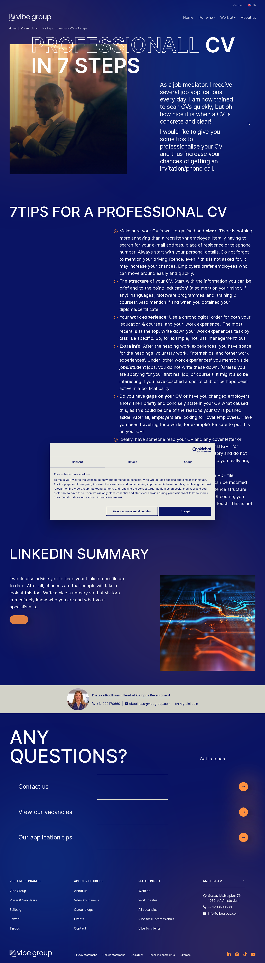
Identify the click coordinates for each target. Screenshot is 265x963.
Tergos (15, 928)
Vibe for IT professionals (156, 919)
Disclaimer (136, 955)
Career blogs (83, 910)
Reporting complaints (162, 955)
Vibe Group (18, 891)
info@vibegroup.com (223, 913)
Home (188, 17)
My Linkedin (186, 704)
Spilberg (15, 910)
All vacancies (147, 910)
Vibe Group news (86, 900)
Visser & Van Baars (23, 900)
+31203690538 (220, 907)
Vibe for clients (149, 928)
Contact (238, 5)
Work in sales (147, 900)
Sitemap (186, 955)
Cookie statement (114, 955)
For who (206, 17)
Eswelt (15, 919)
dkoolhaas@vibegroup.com (148, 704)
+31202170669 (106, 704)
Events (79, 919)
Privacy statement (85, 955)
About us (248, 17)
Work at (226, 17)
